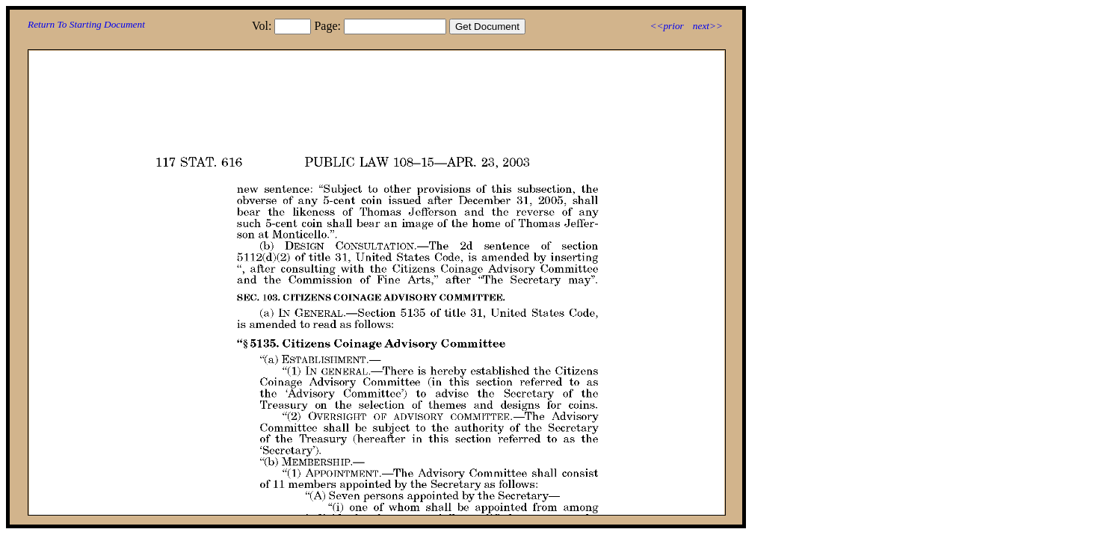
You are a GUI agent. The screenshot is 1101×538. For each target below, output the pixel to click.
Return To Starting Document (86, 24)
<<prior (666, 25)
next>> (708, 25)
